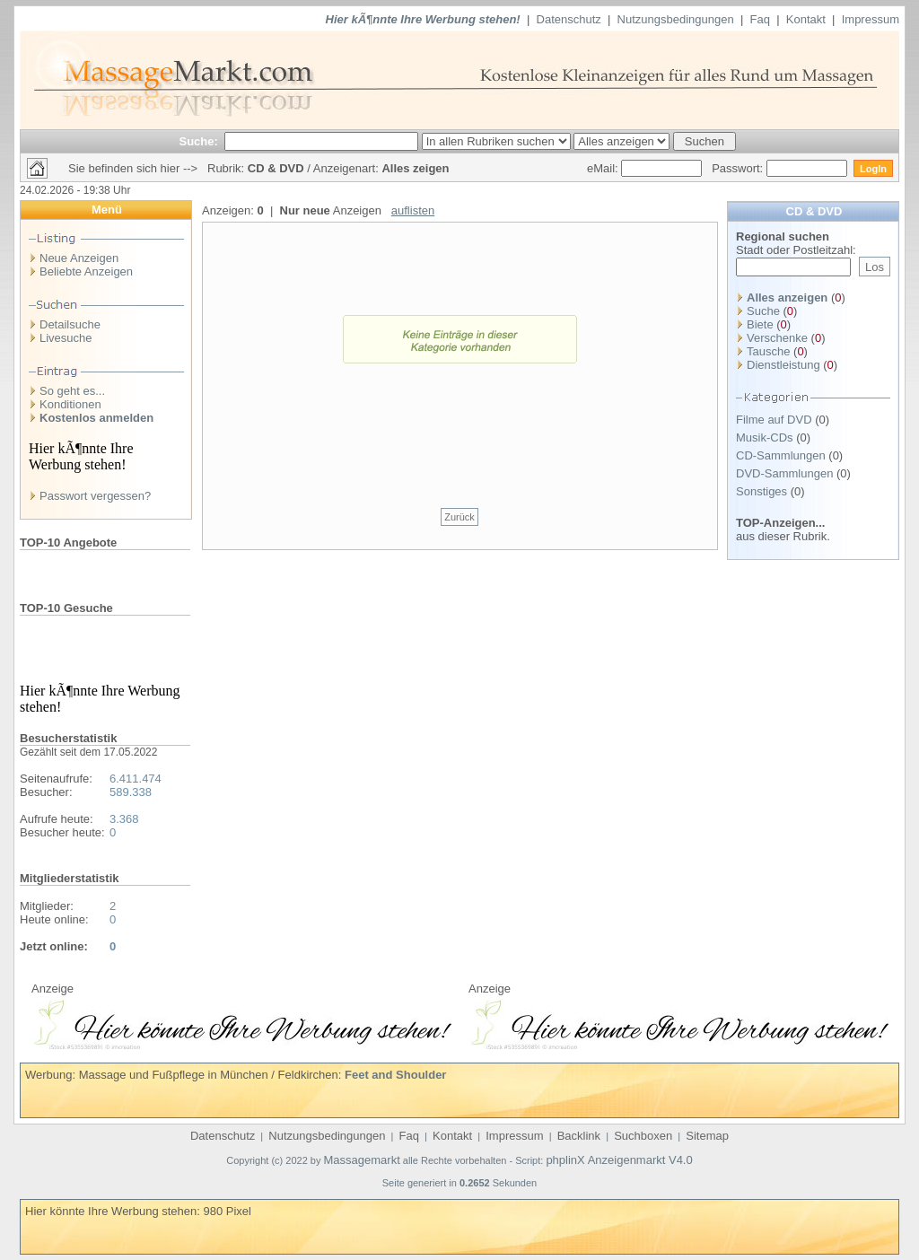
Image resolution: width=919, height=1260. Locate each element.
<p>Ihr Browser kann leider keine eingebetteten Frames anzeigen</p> (241, 1022)
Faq (760, 19)
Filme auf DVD (774, 419)
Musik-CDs (764, 437)
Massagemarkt (362, 1160)
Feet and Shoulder (395, 1074)
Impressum (870, 19)
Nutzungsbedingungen (675, 19)
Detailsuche (70, 324)
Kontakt (806, 19)
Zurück (459, 517)
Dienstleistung (783, 365)
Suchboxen (643, 1135)
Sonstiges (761, 491)
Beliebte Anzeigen (86, 271)
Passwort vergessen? (95, 496)
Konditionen (70, 404)
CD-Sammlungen (781, 455)
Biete (760, 324)
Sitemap (707, 1135)
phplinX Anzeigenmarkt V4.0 (619, 1160)
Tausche (768, 351)
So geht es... (72, 391)
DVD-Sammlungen (784, 473)
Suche (763, 311)
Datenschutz (569, 19)
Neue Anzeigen (78, 258)
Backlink (578, 1135)
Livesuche (65, 338)
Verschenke (777, 338)
